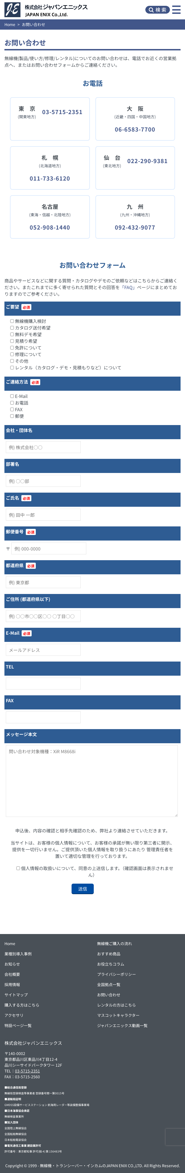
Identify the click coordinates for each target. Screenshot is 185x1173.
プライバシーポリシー (116, 974)
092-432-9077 (135, 227)
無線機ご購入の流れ (114, 943)
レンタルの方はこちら (116, 1005)
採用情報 (12, 984)
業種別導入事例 (18, 953)
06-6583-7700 (135, 129)
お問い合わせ (108, 994)
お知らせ (12, 964)
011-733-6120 (50, 178)
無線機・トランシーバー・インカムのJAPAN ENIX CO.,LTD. (91, 1165)
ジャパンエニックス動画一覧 (122, 1025)
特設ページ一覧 (18, 1025)
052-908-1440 (50, 227)
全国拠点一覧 (108, 984)
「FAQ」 (128, 287)
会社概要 (12, 974)
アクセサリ (14, 1015)
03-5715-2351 (62, 112)
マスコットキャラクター (118, 1015)
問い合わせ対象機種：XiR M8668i (92, 781)
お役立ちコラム (110, 964)
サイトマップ (16, 994)
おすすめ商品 (108, 953)
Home (9, 24)
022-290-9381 (147, 161)
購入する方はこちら (21, 1005)
